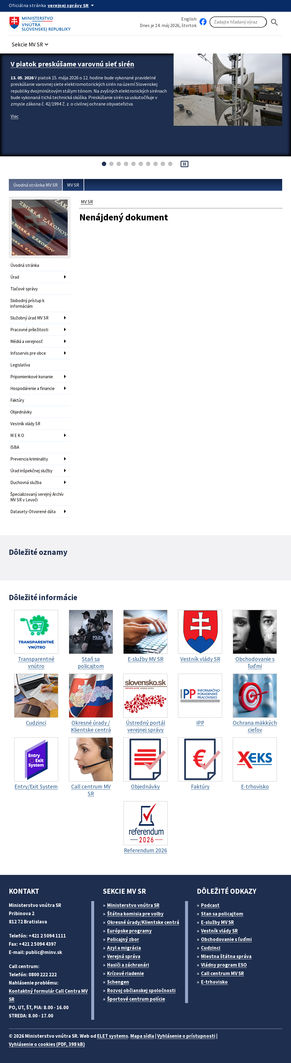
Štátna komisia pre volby (135, 913)
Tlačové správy (24, 289)
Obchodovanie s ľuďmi (226, 939)
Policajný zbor (123, 939)
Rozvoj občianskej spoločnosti (141, 990)
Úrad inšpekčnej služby (31, 470)
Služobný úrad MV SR (29, 318)
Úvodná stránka (24, 265)
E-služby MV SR (217, 922)
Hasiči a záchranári (128, 965)
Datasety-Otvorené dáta (33, 511)
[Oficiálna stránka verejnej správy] (72, 5)
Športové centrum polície (136, 999)
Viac (15, 116)
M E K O (17, 435)
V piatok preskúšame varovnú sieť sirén (72, 63)
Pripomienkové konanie (31, 376)
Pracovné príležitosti (29, 329)
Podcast (210, 905)
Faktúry (17, 400)
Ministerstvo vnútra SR (133, 905)
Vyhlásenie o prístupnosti (186, 1036)
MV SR (73, 185)
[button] (31, 42)
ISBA (14, 447)
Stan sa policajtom (222, 913)
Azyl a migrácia (124, 948)
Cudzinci (210, 948)
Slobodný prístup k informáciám (27, 303)
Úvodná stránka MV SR (35, 185)
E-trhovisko (214, 982)
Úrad (14, 277)
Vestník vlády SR (25, 423)
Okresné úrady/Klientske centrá (143, 922)
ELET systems (112, 1036)
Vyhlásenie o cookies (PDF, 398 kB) (47, 1044)
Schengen (118, 982)
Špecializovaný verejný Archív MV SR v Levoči (37, 497)
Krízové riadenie (125, 973)
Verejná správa (123, 956)
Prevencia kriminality (29, 459)
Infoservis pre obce (28, 353)
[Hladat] (274, 22)
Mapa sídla (142, 1036)
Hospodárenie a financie (32, 388)
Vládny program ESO (224, 965)
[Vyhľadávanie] (238, 22)
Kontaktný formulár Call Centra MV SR (48, 995)
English (189, 19)
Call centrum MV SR (222, 973)
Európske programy (129, 931)
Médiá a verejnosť (26, 341)
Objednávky (21, 412)
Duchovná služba (25, 482)
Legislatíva (20, 365)
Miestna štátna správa (226, 956)
